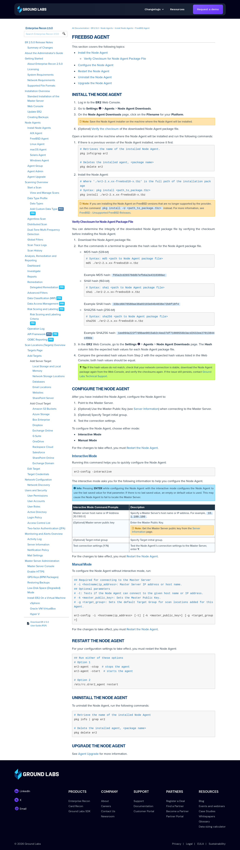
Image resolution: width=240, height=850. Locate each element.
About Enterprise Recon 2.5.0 (45, 64)
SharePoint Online (43, 458)
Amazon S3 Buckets (44, 409)
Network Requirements (41, 80)
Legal (189, 844)
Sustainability (217, 844)
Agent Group (35, 166)
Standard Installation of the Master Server (43, 99)
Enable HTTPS (35, 571)
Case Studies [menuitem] (207, 811)
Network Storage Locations (49, 376)
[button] (177, 9)
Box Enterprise (41, 419)
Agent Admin (35, 171)
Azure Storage (41, 414)
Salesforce (39, 452)
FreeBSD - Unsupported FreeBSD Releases (105, 212)
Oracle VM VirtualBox (43, 608)
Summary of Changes (40, 47)
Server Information (38, 544)
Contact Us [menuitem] (108, 811)
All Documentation (80, 28)
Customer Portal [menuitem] (144, 811)
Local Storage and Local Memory (47, 369)
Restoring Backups (38, 582)
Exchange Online (43, 430)
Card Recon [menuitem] (75, 806)
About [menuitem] (105, 801)
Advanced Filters (37, 293)
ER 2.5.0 (95, 28)
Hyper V (35, 614)
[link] (31, 9)
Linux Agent (37, 144)
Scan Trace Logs (37, 245)
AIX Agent (36, 133)
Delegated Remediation (44, 287)
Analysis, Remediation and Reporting (40, 258)
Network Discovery (38, 485)
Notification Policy (38, 550)
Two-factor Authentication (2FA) (46, 528)
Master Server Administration (42, 561)
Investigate (34, 271)
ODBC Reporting (37, 339)
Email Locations (42, 387)
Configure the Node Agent (95, 65)
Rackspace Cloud (43, 447)
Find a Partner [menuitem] (175, 806)
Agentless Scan (36, 219)
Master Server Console (40, 566)
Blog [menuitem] (201, 801)
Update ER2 (34, 111)
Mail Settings (35, 555)
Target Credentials (38, 474)
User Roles (33, 506)
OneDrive (38, 441)
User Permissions (37, 495)
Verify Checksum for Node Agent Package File (115, 58)
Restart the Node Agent (93, 71)
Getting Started (34, 58)
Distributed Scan (37, 224)
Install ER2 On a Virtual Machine (46, 598)
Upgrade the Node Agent (95, 83)
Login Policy (34, 517)
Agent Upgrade (36, 177)
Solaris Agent (38, 155)
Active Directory (37, 512)
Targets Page (35, 350)
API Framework (36, 334)
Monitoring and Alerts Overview (44, 534)
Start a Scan (34, 187)
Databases (39, 381)
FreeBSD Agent (39, 138)
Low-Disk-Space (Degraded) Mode (43, 590)
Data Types (36, 203)
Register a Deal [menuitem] (175, 801)
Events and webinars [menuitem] (212, 806)
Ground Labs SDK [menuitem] (79, 811)
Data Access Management (42, 303)
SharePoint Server (43, 398)
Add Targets (34, 356)
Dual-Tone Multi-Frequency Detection (43, 232)
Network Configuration (38, 479)
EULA (200, 844)
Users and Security (36, 490)
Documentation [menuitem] (143, 806)
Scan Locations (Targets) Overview (45, 345)
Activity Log (34, 539)
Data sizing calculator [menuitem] (212, 826)
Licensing (33, 69)
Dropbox (38, 425)
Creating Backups (37, 117)
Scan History (34, 250)
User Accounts (36, 501)
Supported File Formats (41, 85)
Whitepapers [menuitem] (207, 816)
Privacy (176, 844)
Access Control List (38, 523)
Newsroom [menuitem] (107, 816)
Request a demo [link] (208, 9)
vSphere (35, 603)
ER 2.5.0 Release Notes (39, 42)
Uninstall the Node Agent (95, 77)
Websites (38, 392)
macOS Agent (38, 149)
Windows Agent (39, 160)
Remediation (35, 282)
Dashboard (33, 265)
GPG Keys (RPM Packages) (42, 577)
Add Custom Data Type (43, 209)
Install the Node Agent (93, 53)
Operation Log (35, 328)
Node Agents (33, 122)
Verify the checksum (105, 129)
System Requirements (40, 74)
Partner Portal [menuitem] (174, 816)
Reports (32, 276)
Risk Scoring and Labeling (42, 309)
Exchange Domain (43, 463)
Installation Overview (37, 91)
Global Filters (35, 239)
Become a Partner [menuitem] (177, 811)
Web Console (35, 106)
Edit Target (33, 468)
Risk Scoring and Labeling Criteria (45, 317)
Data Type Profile (37, 198)
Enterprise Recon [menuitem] (79, 801)
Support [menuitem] (139, 801)
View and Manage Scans (44, 193)
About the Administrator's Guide (44, 53)
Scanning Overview (36, 182)
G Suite (37, 436)
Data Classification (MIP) (41, 298)
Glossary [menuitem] (204, 821)
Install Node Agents (39, 128)
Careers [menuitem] (106, 806)
